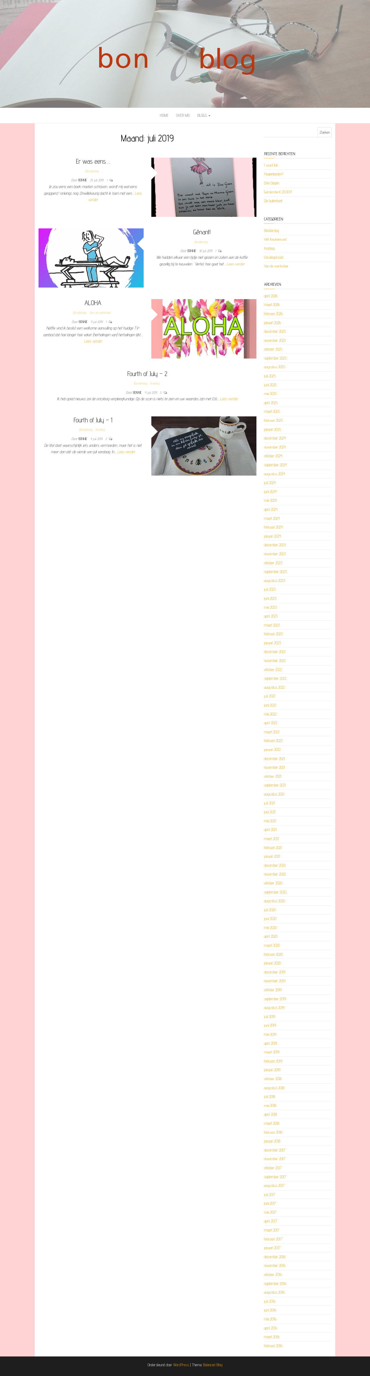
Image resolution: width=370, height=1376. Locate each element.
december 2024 (275, 438)
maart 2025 (272, 411)
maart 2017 (271, 1230)
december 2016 (274, 1256)
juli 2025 (270, 375)
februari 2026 (273, 313)
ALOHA (93, 303)
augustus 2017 (274, 1185)
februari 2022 (273, 740)
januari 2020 (272, 963)
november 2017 (274, 1158)
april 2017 (270, 1221)
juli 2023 (270, 589)
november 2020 (275, 874)
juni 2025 (270, 384)
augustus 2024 (274, 473)
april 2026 (271, 295)
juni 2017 (270, 1203)
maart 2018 (271, 1123)
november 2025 (275, 340)
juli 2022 (269, 696)
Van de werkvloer (100, 312)
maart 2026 (272, 304)
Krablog (154, 383)
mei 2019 (270, 1034)
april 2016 (270, 1328)
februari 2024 (273, 527)
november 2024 (275, 447)
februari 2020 (273, 954)
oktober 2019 (273, 989)
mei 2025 (270, 393)
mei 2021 (270, 820)
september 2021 (275, 785)
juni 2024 (270, 491)
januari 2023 (272, 642)
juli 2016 (269, 1301)
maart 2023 (272, 625)
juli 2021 (269, 803)
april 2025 (271, 402)
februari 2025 (273, 420)
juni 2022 (270, 705)
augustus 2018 (274, 1087)
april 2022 (270, 722)
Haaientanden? (273, 174)
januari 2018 (272, 1141)
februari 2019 (273, 1061)
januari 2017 (272, 1247)
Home (164, 115)
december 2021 (274, 758)
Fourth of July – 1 (93, 420)
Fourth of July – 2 (147, 374)
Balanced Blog (213, 1364)
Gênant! (201, 232)
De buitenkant (273, 200)
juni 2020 (270, 918)
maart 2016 (272, 1336)
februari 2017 (273, 1239)
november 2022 (274, 660)
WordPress (181, 1364)
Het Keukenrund (275, 239)
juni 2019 (270, 1025)
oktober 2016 (273, 1274)
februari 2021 (273, 847)
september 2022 (275, 678)
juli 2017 (269, 1194)
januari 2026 (272, 322)
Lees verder (236, 264)
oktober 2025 (273, 349)
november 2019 (274, 980)
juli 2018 (269, 1096)
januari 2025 (272, 429)
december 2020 (275, 865)
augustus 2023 (274, 580)
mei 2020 (270, 927)
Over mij (183, 115)
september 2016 (275, 1283)
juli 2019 (269, 1016)
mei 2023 (270, 607)
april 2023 (271, 616)
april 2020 (271, 936)
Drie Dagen (271, 183)
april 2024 (271, 509)
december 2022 (274, 651)
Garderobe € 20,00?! (278, 192)
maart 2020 (272, 945)
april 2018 (270, 1114)
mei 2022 (270, 714)
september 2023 (275, 571)
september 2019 (275, 998)
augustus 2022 (274, 687)
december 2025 (275, 331)
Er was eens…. (93, 161)
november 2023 (275, 553)
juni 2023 (270, 598)
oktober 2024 (273, 455)
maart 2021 (271, 838)
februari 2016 (273, 1345)
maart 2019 (271, 1052)
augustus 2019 (274, 1007)
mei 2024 (270, 500)
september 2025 (275, 358)
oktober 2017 (273, 1167)
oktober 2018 (273, 1078)
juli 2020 (270, 909)
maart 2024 (272, 518)
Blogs (203, 115)
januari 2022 (272, 749)
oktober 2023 (273, 562)
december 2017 (274, 1150)
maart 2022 (272, 731)
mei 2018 (270, 1105)
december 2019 (274, 972)
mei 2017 (270, 1212)
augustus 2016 (274, 1292)
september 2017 (275, 1176)
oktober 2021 (272, 776)
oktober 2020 (273, 883)
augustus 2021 (274, 794)
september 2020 (275, 892)
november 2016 (274, 1265)
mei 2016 (270, 1319)
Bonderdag (92, 171)
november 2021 (274, 767)
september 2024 (275, 464)
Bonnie (83, 180)
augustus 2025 (274, 366)
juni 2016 (270, 1310)
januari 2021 (272, 856)
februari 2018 (273, 1132)
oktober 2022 (273, 669)
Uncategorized (273, 257)
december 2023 (275, 544)
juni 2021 (270, 811)
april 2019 (270, 1043)
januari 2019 (272, 1069)
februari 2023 (273, 633)
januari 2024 (272, 536)
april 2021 (270, 829)
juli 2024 (270, 482)
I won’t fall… (272, 165)
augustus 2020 (274, 900)
